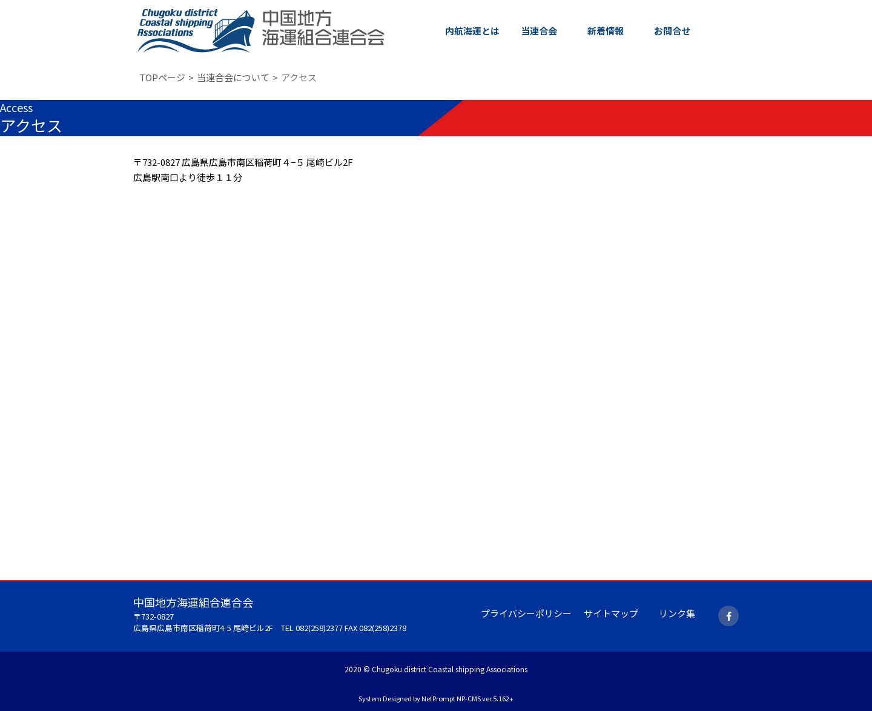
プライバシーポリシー (526, 613)
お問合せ (672, 30)
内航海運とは (472, 30)
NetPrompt (438, 698)
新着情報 (605, 30)
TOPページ (162, 77)
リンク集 (677, 613)
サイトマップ (611, 613)
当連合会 (539, 30)
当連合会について (233, 77)
